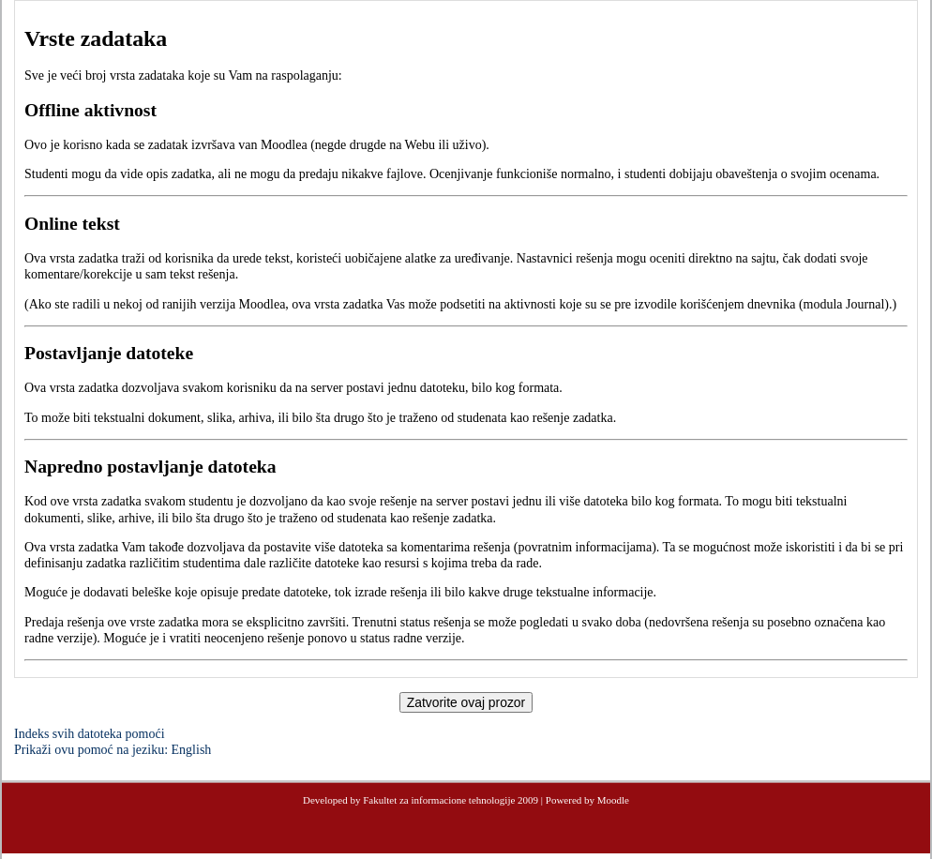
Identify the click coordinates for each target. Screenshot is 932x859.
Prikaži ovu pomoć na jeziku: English (112, 750)
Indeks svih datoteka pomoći (89, 734)
